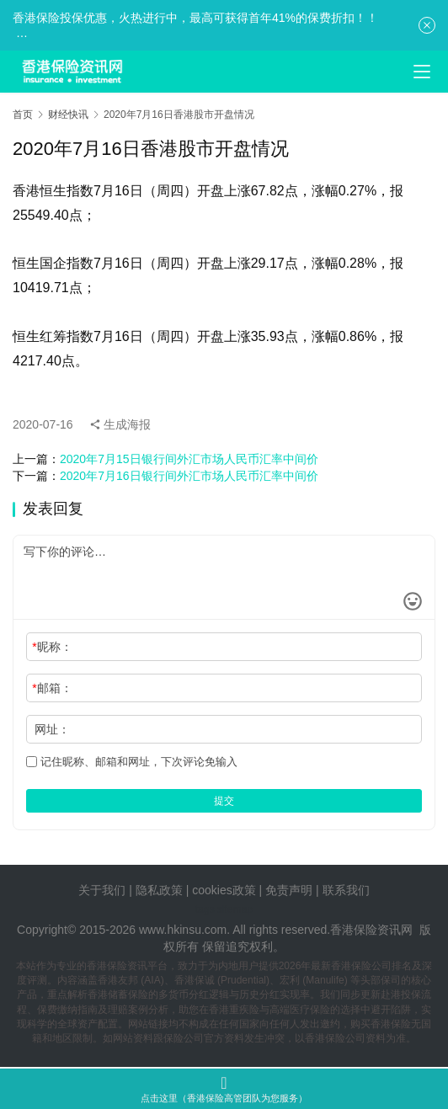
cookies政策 (223, 890)
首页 (23, 114)
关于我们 (101, 890)
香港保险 (353, 929)
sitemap (235, 909)
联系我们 (346, 890)
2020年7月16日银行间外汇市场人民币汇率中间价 (189, 476)
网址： (52, 729)
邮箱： (52, 688)
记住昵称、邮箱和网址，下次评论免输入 (131, 761)
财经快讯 (68, 114)
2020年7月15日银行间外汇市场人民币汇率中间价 (189, 459)
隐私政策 (159, 890)
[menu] (422, 71)
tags (205, 909)
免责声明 (290, 890)
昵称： (52, 646)
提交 (224, 801)
